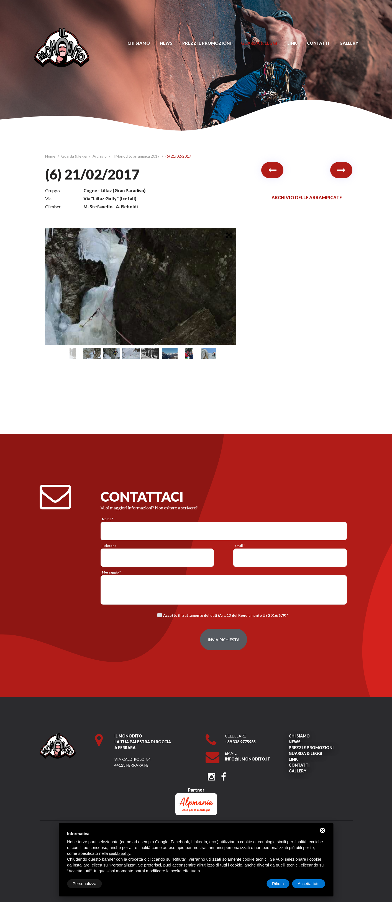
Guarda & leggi (259, 43)
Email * (240, 546)
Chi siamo (138, 43)
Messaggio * (111, 572)
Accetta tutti (308, 883)
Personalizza (84, 883)
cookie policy (119, 854)
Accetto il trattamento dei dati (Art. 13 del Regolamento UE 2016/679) (224, 615)
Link (292, 43)
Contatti (318, 43)
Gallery (348, 43)
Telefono (109, 546)
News (166, 43)
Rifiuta (278, 883)
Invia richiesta (224, 639)
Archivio (100, 156)
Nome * (107, 519)
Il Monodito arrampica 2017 (136, 156)
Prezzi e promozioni (206, 43)
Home (50, 156)
